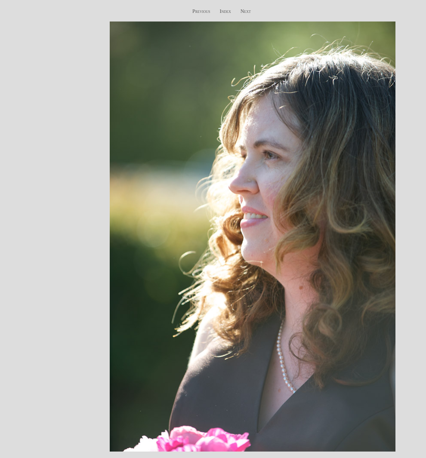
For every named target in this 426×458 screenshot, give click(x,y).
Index (225, 11)
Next (246, 11)
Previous (201, 11)
